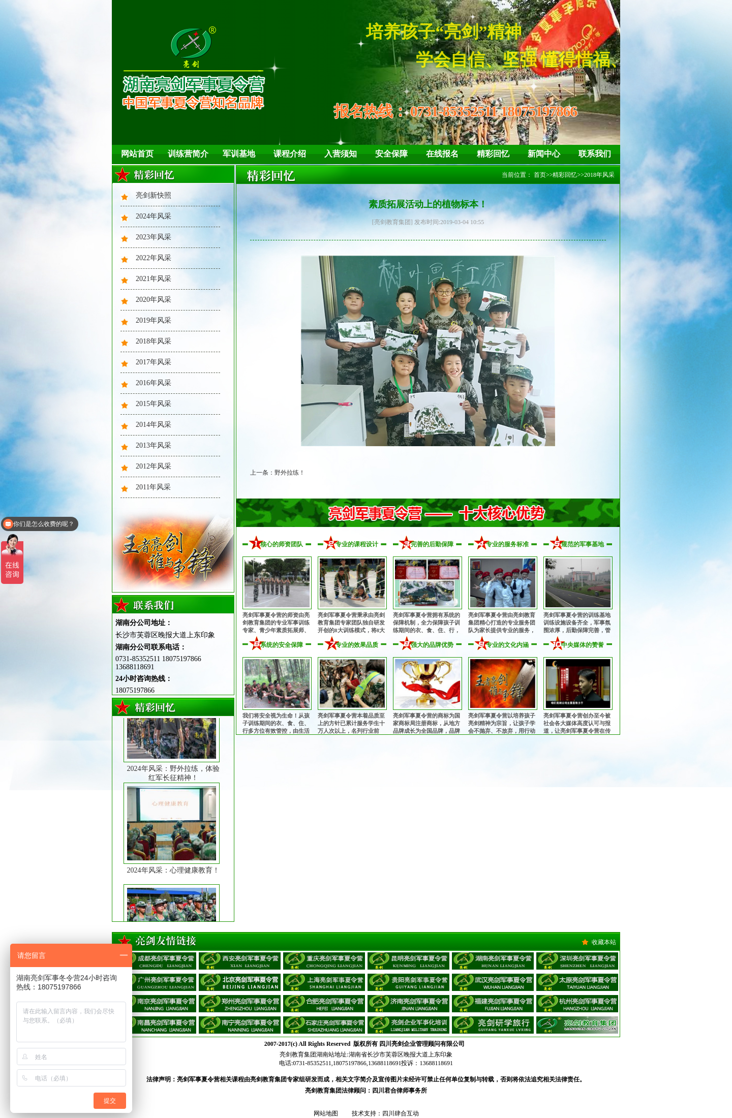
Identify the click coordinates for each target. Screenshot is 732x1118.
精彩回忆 (493, 153)
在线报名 (442, 153)
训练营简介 (188, 153)
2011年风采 (153, 487)
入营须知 (340, 153)
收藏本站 (604, 942)
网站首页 (137, 153)
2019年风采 (153, 320)
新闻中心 (544, 153)
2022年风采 (153, 258)
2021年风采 (153, 279)
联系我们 (594, 153)
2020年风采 (153, 299)
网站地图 (326, 1113)
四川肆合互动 (400, 1113)
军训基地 (239, 153)
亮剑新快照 (153, 195)
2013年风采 (153, 445)
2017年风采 (153, 362)
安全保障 (391, 153)
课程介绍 (289, 153)
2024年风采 (153, 216)
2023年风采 (153, 237)
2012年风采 (153, 466)
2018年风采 (153, 341)
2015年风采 (153, 404)
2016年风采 (153, 383)
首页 (540, 174)
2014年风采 (153, 424)
